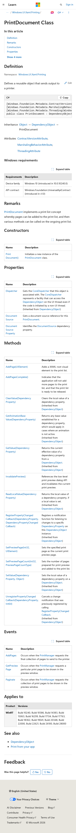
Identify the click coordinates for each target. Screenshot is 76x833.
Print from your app (23, 746)
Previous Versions (34, 807)
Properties (12, 51)
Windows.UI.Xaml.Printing (26, 12)
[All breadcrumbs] (7, 12)
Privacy (26, 812)
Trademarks (13, 822)
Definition (12, 37)
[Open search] (61, 5)
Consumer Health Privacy (20, 817)
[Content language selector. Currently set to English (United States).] (23, 791)
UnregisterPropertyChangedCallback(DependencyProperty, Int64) (22, 600)
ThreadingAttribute (28, 151)
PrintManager (47, 655)
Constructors (14, 47)
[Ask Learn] (52, 12)
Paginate (10, 679)
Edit (68, 83)
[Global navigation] (3, 5)
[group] (38, 109)
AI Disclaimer (14, 807)
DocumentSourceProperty (11, 329)
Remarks (11, 42)
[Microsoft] (38, 4)
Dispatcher (11, 291)
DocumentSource (46, 326)
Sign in (69, 4)
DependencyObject (43, 124)
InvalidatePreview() (16, 476)
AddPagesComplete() (17, 377)
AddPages (11, 655)
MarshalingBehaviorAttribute (34, 144)
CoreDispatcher (41, 291)
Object (23, 124)
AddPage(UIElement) (17, 366)
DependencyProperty (53, 526)
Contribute (12, 812)
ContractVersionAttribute (32, 138)
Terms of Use (48, 817)
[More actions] (69, 12)
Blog (50, 807)
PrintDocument (13, 212)
